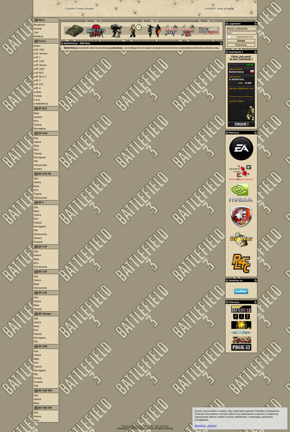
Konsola (38, 378)
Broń (36, 121)
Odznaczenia (40, 165)
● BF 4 (37, 88)
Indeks (37, 46)
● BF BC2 (39, 73)
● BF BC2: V (40, 76)
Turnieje (38, 96)
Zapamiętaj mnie (245, 37)
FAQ (36, 386)
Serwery (38, 169)
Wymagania (40, 128)
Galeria (37, 142)
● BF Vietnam (41, 53)
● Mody (37, 92)
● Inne (37, 100)
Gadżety (38, 117)
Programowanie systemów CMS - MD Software (145, 426)
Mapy (36, 113)
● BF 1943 (39, 69)
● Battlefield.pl (41, 103)
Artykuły (38, 28)
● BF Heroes (40, 65)
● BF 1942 (39, 50)
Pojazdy (38, 125)
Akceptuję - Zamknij (206, 425)
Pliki (36, 161)
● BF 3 (37, 80)
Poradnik (38, 242)
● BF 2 (37, 57)
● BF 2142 (39, 61)
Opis (36, 138)
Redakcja (38, 36)
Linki (36, 32)
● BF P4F (39, 84)
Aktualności (39, 25)
